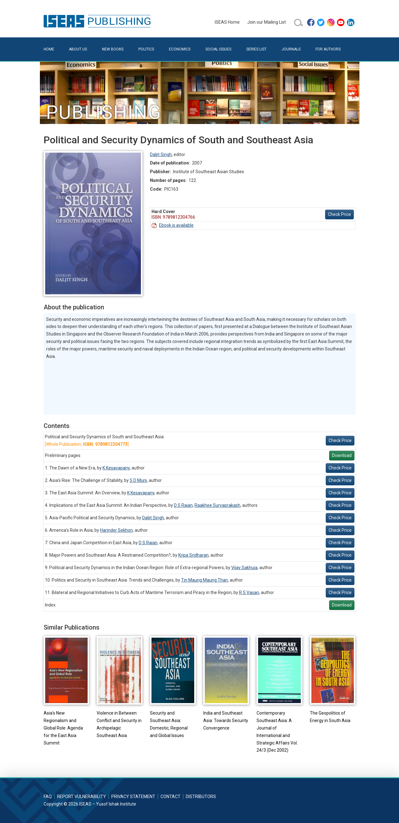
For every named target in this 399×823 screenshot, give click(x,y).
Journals (290, 49)
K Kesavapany (116, 467)
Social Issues (218, 49)
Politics (146, 49)
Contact (170, 796)
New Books (112, 49)
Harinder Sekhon (116, 530)
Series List (256, 49)
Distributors (201, 796)
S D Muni (138, 480)
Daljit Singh (161, 154)
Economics (179, 49)
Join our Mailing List (266, 22)
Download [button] (342, 455)
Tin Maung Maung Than (204, 580)
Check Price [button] (339, 214)
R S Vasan (249, 592)
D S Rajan (183, 505)
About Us (78, 49)
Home (49, 49)
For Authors (328, 49)
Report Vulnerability (81, 796)
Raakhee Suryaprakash (217, 505)
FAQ (48, 796)
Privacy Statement (133, 796)
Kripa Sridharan (193, 555)
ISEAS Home (227, 22)
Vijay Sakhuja (244, 567)
